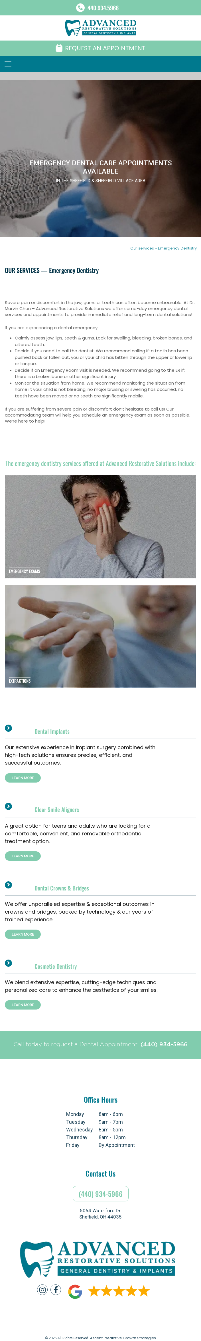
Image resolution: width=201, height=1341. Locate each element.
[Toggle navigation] (8, 64)
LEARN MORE (23, 778)
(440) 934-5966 (164, 1045)
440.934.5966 (103, 7)
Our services (142, 248)
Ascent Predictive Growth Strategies (123, 1338)
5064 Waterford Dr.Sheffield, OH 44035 (100, 1214)
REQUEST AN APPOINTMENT (100, 48)
